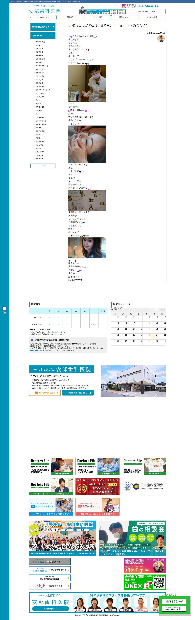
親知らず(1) (39, 48)
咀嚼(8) (38, 100)
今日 (162, 309)
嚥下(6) (38, 114)
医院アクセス (124, 17)
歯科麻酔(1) (39, 55)
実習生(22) (39, 145)
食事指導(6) (39, 159)
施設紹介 (69, 17)
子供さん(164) (40, 141)
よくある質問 (152, 17)
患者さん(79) (40, 76)
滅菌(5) (38, 134)
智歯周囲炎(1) (40, 42)
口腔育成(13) (40, 86)
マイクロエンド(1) (42, 66)
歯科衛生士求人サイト (41, 27)
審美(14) (38, 128)
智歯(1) (38, 45)
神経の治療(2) (40, 69)
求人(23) (38, 148)
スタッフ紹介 (97, 17)
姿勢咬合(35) (40, 107)
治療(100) (39, 110)
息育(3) (38, 138)
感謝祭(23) (39, 80)
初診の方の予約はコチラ (78, 393)
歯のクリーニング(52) (43, 90)
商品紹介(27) (40, 73)
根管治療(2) (39, 52)
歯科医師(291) (40, 131)
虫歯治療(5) (39, 62)
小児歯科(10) (40, 117)
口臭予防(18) (40, 152)
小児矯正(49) (40, 97)
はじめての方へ (42, 17)
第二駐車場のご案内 (47, 393)
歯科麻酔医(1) (40, 59)
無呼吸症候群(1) (41, 124)
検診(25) (38, 104)
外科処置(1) (39, 83)
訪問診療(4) (39, 155)
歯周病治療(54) (41, 121)
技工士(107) (40, 93)
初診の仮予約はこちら (146, 11)
